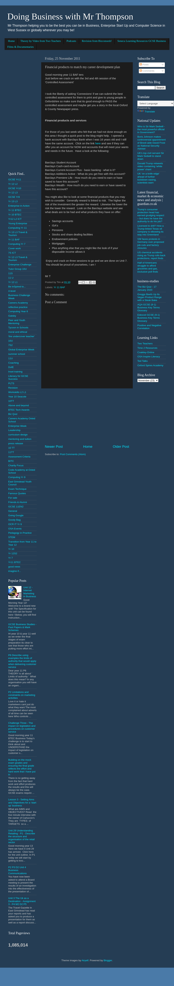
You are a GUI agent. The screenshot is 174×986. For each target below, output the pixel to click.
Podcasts (71, 40)
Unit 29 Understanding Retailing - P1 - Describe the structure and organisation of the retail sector (21, 836)
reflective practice (17, 307)
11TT (11, 452)
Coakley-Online (145, 352)
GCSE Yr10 (14, 188)
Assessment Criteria (19, 456)
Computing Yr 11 (17, 227)
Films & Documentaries (20, 46)
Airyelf (85, 960)
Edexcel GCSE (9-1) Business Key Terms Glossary (148, 317)
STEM (11, 537)
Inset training (15, 371)
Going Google (15, 515)
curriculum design (18, 434)
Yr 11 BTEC (14, 210)
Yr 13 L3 (13, 201)
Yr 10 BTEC (14, 214)
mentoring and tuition (19, 439)
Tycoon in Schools (18, 327)
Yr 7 (10, 557)
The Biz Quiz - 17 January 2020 (146, 288)
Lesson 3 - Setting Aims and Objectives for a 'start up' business (22, 802)
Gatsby (12, 315)
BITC (11, 461)
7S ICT (12, 252)
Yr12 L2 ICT (15, 219)
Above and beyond (18, 405)
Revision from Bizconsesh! (97, 40)
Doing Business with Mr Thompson (70, 16)
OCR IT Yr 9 (15, 524)
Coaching (13, 362)
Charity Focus (15, 465)
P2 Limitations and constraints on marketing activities (21, 695)
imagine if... (14, 571)
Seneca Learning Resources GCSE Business (141, 40)
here (98, 143)
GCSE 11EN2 (15, 506)
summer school (16, 354)
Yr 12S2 (12, 553)
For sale (12, 497)
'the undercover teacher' (21, 336)
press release (15, 443)
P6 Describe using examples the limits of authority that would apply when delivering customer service (22, 661)
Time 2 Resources (147, 348)
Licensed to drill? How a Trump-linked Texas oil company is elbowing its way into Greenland (150, 230)
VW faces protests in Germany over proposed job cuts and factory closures (150, 243)
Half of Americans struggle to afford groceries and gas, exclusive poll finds (147, 267)
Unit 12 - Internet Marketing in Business (29, 592)
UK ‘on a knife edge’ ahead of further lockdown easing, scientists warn (148, 178)
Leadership (14, 430)
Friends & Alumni (17, 502)
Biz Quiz (12, 414)
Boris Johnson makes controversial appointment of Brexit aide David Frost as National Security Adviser (151, 142)
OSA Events (15, 528)
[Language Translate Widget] (155, 103)
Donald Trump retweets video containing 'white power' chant (150, 166)
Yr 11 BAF (59, 287)
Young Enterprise (17, 223)
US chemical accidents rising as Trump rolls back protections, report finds (151, 255)
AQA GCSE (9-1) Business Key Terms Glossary (148, 307)
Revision (13, 387)
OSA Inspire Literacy (148, 356)
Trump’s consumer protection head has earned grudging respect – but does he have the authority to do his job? (150, 215)
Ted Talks (142, 361)
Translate (146, 111)
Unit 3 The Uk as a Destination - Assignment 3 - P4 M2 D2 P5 (22, 901)
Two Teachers (145, 343)
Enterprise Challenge (19, 264)
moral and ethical (17, 332)
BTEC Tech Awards (18, 409)
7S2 (10, 345)
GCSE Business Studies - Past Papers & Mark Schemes (22, 627)
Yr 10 (11, 549)
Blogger (107, 960)
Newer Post (54, 446)
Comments (147, 70)
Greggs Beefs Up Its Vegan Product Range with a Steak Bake (149, 297)
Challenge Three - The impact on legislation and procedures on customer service (22, 727)
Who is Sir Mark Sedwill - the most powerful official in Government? (151, 129)
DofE (11, 367)
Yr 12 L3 (13, 192)
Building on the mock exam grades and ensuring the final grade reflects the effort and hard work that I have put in (22, 767)
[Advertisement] (87, 416)
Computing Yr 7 (16, 244)
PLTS (11, 383)
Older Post (121, 446)
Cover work (14, 248)
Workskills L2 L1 (17, 392)
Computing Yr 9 (16, 477)
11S (10, 273)
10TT (11, 401)
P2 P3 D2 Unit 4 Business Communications (17, 870)
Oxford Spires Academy (150, 365)
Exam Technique (17, 489)
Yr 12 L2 (13, 184)
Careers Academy (18, 302)
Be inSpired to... (17, 286)
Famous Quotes (17, 493)
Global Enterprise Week (21, 349)
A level (12, 291)
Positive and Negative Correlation (149, 327)
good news (14, 566)
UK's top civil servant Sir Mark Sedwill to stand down (150, 156)
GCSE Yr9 (14, 197)
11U (10, 358)
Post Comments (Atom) (73, 454)
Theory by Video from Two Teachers (40, 40)
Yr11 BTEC (14, 562)
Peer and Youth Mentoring (16, 322)
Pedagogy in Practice (20, 532)
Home (11, 40)
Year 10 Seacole (17, 396)
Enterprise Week (17, 426)
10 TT (11, 447)
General (12, 511)
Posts (144, 64)
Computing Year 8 (18, 311)
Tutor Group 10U (17, 269)
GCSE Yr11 (14, 179)
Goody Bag (14, 519)
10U (10, 340)
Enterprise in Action (18, 205)
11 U (11, 277)
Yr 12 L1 (13, 282)
